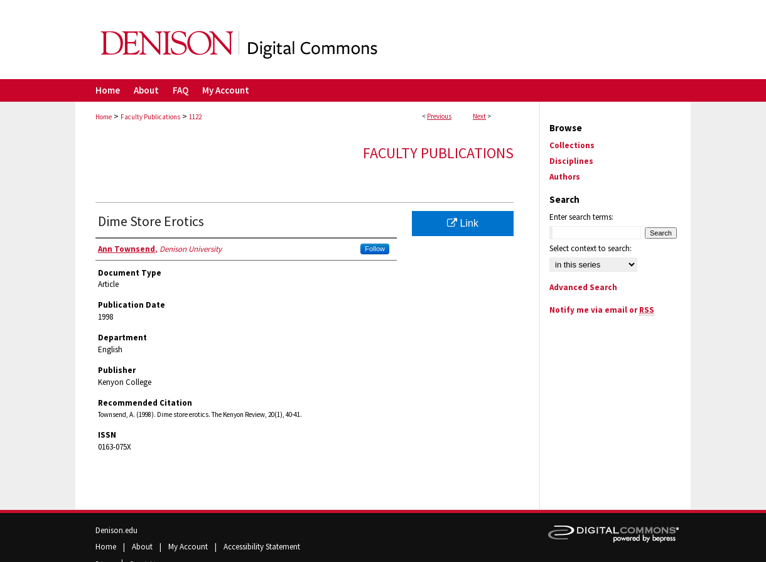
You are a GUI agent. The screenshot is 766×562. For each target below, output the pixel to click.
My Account (189, 546)
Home (103, 116)
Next (479, 116)
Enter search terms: (581, 217)
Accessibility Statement (262, 546)
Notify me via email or (601, 310)
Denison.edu (116, 530)
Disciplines (571, 161)
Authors (564, 176)
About (143, 546)
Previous (439, 116)
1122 (195, 116)
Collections (572, 145)
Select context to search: (590, 248)
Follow (375, 248)
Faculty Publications (150, 116)
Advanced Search (583, 287)
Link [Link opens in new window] (462, 223)
